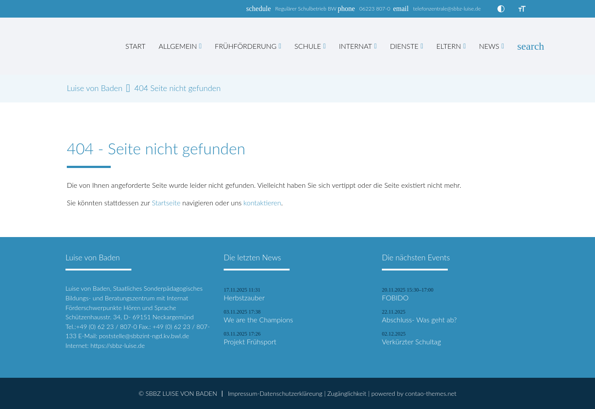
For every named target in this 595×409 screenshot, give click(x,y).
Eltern (448, 46)
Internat (355, 46)
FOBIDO (395, 297)
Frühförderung (245, 46)
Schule (307, 46)
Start (135, 46)
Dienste (404, 46)
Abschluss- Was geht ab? (419, 319)
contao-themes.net (431, 393)
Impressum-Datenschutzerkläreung (275, 393)
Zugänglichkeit (346, 393)
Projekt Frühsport (250, 341)
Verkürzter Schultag (411, 341)
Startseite (166, 202)
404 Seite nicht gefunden (177, 88)
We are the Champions (258, 319)
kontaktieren (262, 202)
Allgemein (178, 46)
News (489, 46)
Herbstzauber (244, 297)
